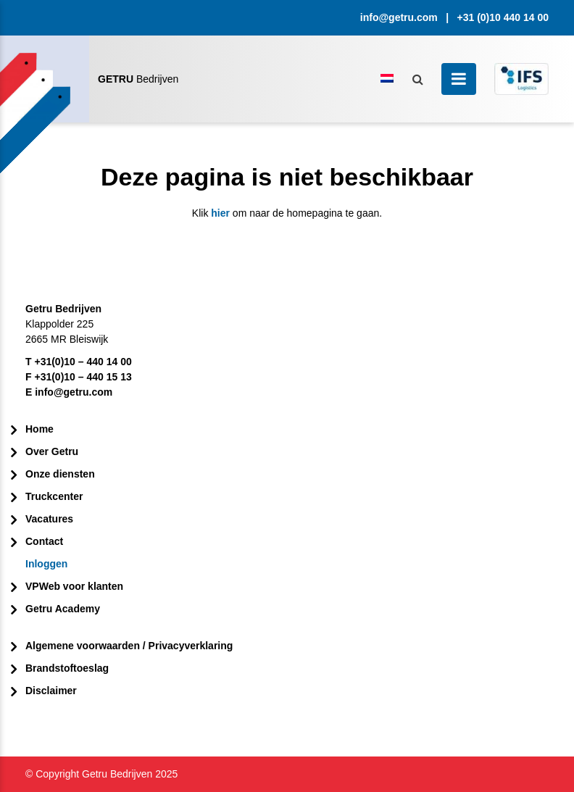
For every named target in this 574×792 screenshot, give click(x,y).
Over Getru (51, 451)
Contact (44, 541)
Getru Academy (62, 608)
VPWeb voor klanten (74, 586)
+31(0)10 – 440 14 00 (82, 361)
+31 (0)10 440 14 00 (503, 17)
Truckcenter (54, 496)
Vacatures (49, 519)
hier (220, 213)
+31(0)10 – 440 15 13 (82, 377)
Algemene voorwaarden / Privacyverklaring (129, 645)
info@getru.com (399, 17)
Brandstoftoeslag (67, 668)
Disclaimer (51, 690)
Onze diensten (60, 474)
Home (39, 429)
